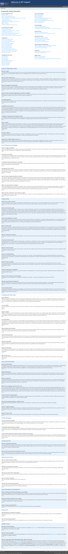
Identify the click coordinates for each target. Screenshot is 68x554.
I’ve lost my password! (5, 19)
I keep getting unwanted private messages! (42, 27)
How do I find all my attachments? (41, 52)
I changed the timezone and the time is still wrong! (10, 30)
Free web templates (57, 553)
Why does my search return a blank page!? (42, 39)
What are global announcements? (7, 60)
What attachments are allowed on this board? (43, 51)
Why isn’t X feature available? (40, 57)
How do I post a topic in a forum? (7, 39)
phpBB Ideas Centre (53, 534)
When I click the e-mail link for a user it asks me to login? (12, 35)
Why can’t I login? (5, 14)
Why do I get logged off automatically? (8, 17)
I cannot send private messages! (40, 26)
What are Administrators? (39, 14)
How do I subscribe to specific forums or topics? (43, 46)
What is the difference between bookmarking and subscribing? (46, 45)
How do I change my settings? (7, 28)
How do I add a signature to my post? (8, 41)
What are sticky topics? (6, 62)
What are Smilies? (5, 58)
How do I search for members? (40, 40)
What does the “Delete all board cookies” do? (9, 24)
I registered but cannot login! (7, 20)
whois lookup (18, 541)
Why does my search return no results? (41, 38)
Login (66, 6)
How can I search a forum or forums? (41, 37)
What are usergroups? (39, 17)
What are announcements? (6, 61)
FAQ (64, 6)
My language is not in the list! (7, 31)
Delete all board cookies (53, 551)
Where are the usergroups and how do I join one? (43, 18)
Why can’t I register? (5, 23)
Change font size (67, 8)
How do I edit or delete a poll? (7, 44)
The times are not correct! (6, 29)
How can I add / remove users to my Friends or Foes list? (45, 33)
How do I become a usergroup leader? (41, 19)
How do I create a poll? (6, 42)
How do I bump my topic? (6, 52)
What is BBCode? (5, 56)
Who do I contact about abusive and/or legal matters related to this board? (48, 58)
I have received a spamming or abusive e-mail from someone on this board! (48, 28)
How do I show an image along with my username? (11, 33)
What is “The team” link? (39, 22)
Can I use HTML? (5, 57)
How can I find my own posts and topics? (42, 41)
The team (46, 551)
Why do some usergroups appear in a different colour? (44, 20)
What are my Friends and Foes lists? (41, 32)
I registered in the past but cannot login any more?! (10, 21)
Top (3, 74)
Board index (3, 8)
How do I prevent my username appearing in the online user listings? (14, 18)
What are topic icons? (5, 65)
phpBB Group (33, 527)
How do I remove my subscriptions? (41, 47)
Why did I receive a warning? (7, 47)
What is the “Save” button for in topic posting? (10, 50)
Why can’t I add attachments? (7, 46)
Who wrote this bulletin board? (40, 56)
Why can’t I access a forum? (7, 45)
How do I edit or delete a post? (7, 40)
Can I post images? (5, 59)
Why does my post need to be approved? (9, 51)
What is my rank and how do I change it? (9, 34)
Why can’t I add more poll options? (8, 43)
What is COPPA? (5, 22)
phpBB (6, 553)
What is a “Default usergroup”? (40, 21)
